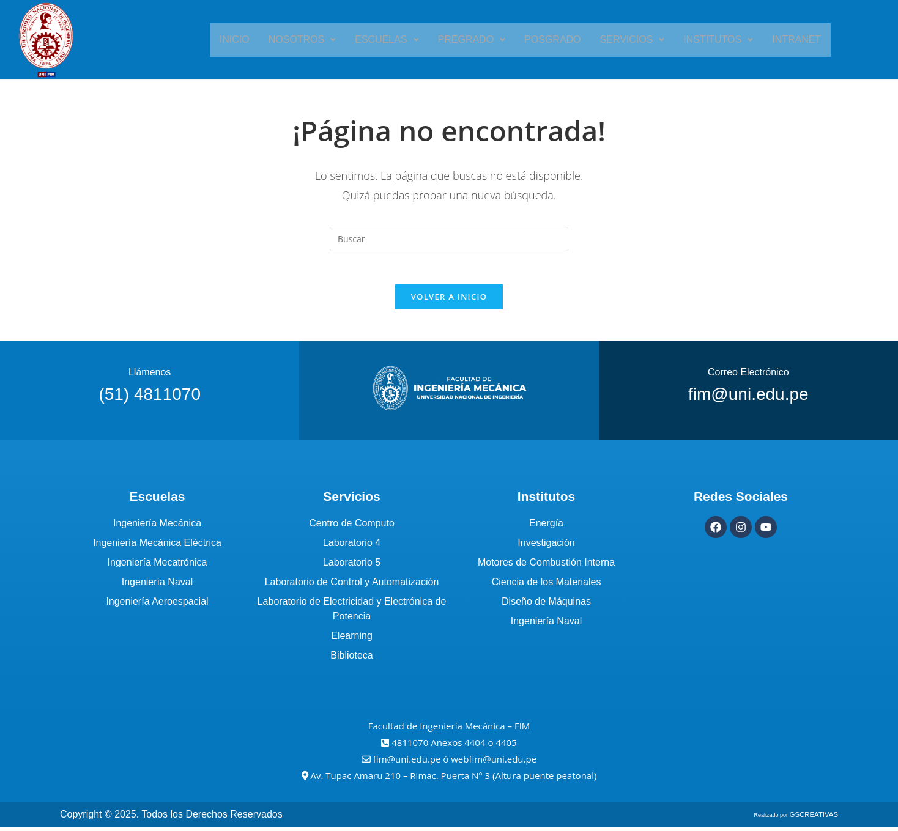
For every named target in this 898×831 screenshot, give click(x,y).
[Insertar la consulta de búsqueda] (449, 239)
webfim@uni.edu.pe (493, 763)
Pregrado (474, 39)
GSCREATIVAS (819, 819)
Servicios (624, 39)
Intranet (777, 39)
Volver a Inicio (449, 300)
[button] (316, 40)
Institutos (705, 39)
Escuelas (395, 39)
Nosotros (316, 39)
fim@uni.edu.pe (408, 763)
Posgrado (550, 39)
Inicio (254, 39)
